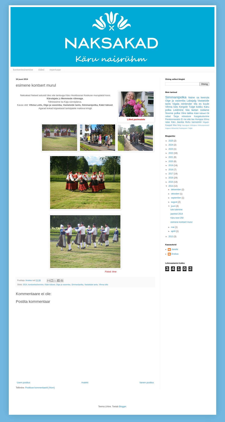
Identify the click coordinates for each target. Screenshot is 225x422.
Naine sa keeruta (198, 97)
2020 (171, 161)
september (176, 198)
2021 (171, 157)
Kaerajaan (185, 125)
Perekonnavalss (172, 119)
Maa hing (177, 125)
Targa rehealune (182, 116)
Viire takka (187, 113)
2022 (171, 153)
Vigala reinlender (182, 103)
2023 (171, 149)
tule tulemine (176, 209)
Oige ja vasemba (63, 285)
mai (173, 227)
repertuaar (55, 69)
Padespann (183, 128)
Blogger (122, 406)
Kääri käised (50, 285)
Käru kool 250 (177, 218)
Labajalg (191, 100)
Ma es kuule (201, 103)
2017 (171, 173)
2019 (171, 165)
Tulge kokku (196, 106)
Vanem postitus (146, 382)
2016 (171, 178)
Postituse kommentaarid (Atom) (40, 387)
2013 (171, 236)
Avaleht (84, 382)
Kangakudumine (201, 116)
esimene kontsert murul (181, 222)
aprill (173, 231)
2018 (171, 169)
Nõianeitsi (175, 128)
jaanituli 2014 (177, 214)
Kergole (183, 106)
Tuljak (190, 128)
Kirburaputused (203, 125)
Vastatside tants (91, 285)
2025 (171, 141)
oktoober (175, 194)
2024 (171, 145)
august (174, 202)
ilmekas (175, 254)
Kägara (168, 128)
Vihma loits (103, 285)
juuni (173, 206)
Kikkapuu (193, 125)
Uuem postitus (23, 382)
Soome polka (172, 113)
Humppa (199, 119)
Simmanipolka (77, 285)
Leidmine (178, 110)
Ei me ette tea (187, 119)
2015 (171, 182)
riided (41, 69)
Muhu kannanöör (193, 122)
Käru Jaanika (177, 122)
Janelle (174, 249)
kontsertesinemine (23, 69)
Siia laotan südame (197, 110)
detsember (176, 189)
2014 (25, 285)
